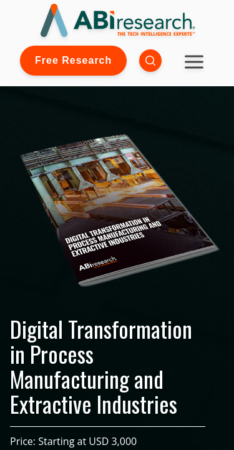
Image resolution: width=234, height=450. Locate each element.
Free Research (73, 60)
